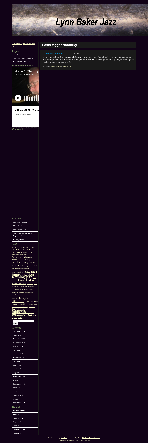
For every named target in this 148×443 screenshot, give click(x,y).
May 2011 (17, 388)
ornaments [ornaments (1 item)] (15, 292)
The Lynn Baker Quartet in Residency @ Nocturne (23, 60)
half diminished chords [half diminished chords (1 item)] (22, 268)
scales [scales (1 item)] (29, 295)
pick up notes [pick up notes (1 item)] (29, 292)
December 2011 (19, 376)
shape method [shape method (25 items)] (20, 299)
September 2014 (19, 350)
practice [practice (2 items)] (15, 295)
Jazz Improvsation (20, 222)
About (15, 55)
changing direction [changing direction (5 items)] (21, 249)
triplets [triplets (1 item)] (20, 318)
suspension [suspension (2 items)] (33, 304)
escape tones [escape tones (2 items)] (29, 266)
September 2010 (19, 403)
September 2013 (19, 361)
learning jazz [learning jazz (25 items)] (22, 277)
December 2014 (19, 339)
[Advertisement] (20, 173)
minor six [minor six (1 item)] (30, 284)
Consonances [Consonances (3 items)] (17, 257)
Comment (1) (66, 66)
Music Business (55, 66)
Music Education (19, 229)
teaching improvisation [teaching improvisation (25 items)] (23, 310)
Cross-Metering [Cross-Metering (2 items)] (24, 260)
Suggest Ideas (18, 418)
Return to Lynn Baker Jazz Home (23, 44)
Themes (16, 426)
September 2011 (19, 384)
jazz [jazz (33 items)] (26, 271)
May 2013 (17, 365)
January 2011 (18, 395)
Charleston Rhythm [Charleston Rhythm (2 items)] (19, 252)
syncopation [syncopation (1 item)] (31, 307)
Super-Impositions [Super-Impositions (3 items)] (20, 304)
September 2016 (19, 331)
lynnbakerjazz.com (72, 440)
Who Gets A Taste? (53, 53)
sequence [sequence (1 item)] (35, 295)
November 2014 (19, 342)
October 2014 (18, 346)
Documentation (19, 410)
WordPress (64, 438)
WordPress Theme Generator (91, 438)
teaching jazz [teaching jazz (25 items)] (22, 314)
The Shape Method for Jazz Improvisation (23, 234)
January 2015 (18, 335)
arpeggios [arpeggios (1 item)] (15, 247)
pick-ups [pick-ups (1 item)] (21, 292)
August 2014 (18, 354)
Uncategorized (18, 240)
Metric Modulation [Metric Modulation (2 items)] (19, 284)
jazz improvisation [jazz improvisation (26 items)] (24, 273)
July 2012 (17, 372)
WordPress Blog (19, 429)
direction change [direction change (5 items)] (20, 262)
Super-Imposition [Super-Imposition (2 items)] (31, 301)
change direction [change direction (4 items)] (27, 247)
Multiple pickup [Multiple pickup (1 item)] (24, 286)
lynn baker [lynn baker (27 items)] (26, 280)
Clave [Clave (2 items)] (30, 252)
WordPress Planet (19, 433)
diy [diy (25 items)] (20, 265)
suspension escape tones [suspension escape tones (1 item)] (19, 307)
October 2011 (18, 380)
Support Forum (19, 422)
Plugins (16, 414)
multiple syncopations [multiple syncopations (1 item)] (26, 289)
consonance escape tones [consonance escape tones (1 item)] (19, 254)
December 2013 (19, 358)
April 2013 (17, 369)
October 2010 (18, 399)
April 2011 (17, 391)
